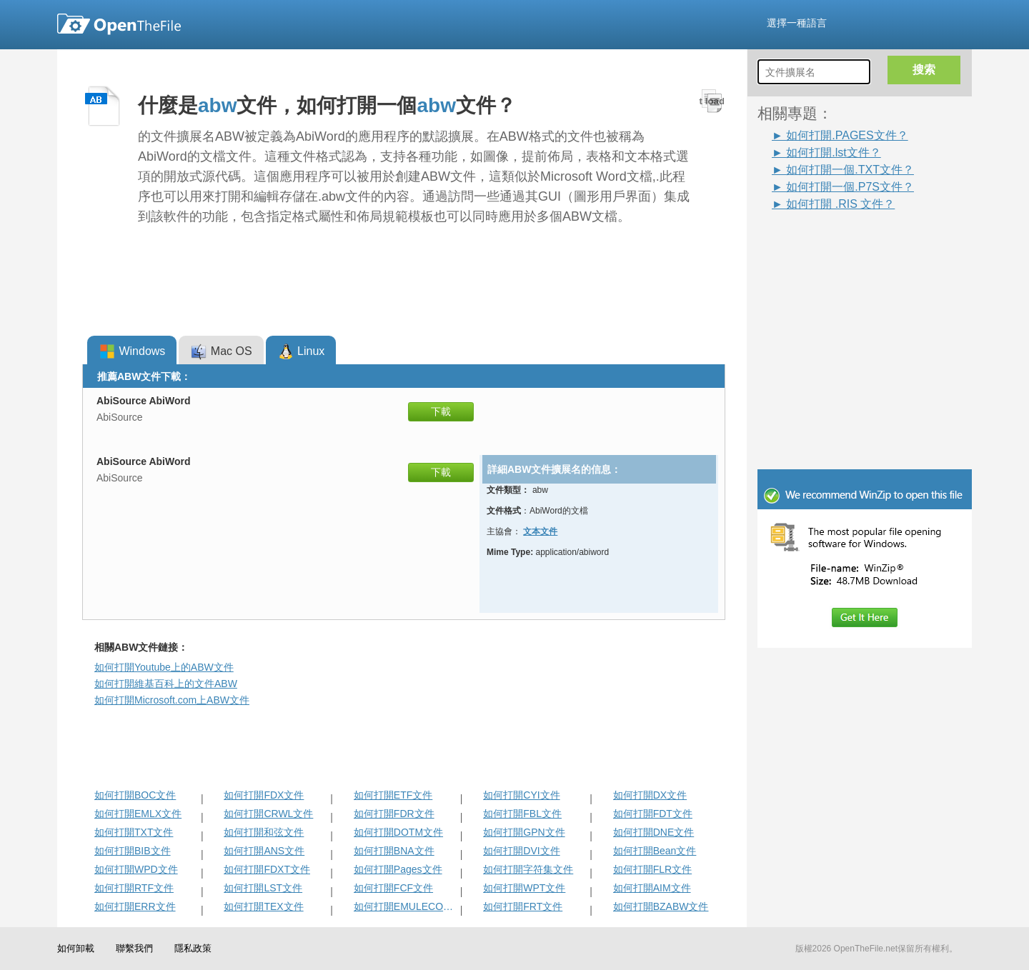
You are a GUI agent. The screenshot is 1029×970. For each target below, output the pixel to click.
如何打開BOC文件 (135, 795)
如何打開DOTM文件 (398, 832)
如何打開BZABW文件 (661, 906)
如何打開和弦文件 (264, 832)
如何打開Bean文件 (655, 850)
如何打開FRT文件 (522, 906)
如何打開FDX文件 (264, 795)
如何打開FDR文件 (394, 813)
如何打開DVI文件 (521, 850)
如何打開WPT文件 (524, 888)
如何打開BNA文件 (394, 850)
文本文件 (540, 531)
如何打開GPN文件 (524, 832)
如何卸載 (75, 948)
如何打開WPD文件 (136, 869)
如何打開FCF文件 (393, 888)
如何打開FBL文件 (522, 813)
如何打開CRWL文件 (268, 813)
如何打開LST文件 (263, 888)
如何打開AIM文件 (652, 888)
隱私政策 (193, 948)
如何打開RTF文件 (134, 888)
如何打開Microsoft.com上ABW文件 (171, 700)
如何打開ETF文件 (393, 795)
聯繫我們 (134, 948)
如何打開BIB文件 (132, 850)
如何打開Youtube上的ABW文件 (164, 667)
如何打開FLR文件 (652, 869)
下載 (441, 411)
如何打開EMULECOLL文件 (405, 906)
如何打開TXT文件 (133, 832)
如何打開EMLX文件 (138, 813)
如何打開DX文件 (650, 795)
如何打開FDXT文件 (267, 869)
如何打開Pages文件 (398, 869)
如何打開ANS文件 (264, 850)
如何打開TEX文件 (263, 906)
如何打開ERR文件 (135, 906)
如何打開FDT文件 (652, 813)
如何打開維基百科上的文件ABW (165, 683)
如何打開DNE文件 (654, 832)
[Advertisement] (843, 244)
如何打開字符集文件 (528, 869)
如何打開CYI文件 (521, 795)
